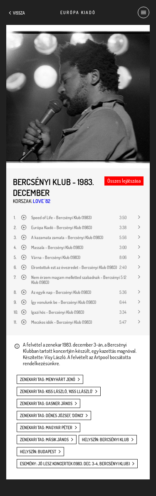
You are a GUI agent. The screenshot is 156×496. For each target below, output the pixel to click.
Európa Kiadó (78, 12)
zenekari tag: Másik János (44, 439)
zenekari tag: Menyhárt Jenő (47, 379)
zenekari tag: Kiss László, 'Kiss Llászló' (56, 391)
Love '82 (41, 201)
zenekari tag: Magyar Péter (46, 427)
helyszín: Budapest (38, 451)
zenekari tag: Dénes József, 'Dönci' (51, 415)
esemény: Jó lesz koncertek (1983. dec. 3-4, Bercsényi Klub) (75, 463)
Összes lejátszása (124, 181)
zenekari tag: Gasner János (46, 403)
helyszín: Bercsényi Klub (105, 439)
